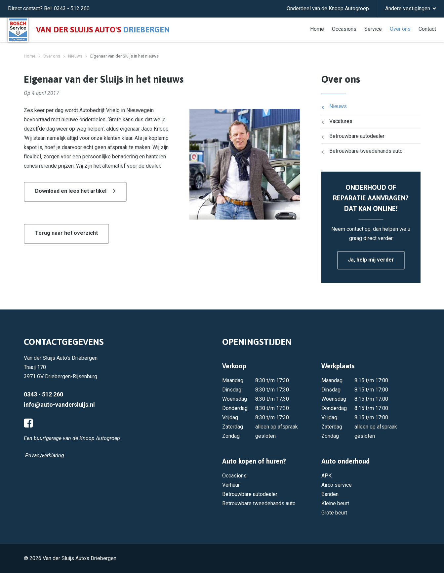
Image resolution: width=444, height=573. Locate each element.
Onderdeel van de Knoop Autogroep (328, 8)
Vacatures (340, 121)
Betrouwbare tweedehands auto (366, 151)
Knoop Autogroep (99, 438)
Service (373, 28)
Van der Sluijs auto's (103, 29)
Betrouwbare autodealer (356, 136)
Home (317, 28)
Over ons (400, 28)
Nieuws (75, 56)
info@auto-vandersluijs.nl (59, 404)
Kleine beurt (335, 503)
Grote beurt (334, 513)
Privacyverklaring (44, 455)
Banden (330, 494)
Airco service (336, 485)
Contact (427, 28)
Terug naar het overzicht (66, 233)
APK (326, 475)
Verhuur (231, 485)
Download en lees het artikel (70, 191)
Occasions (344, 28)
